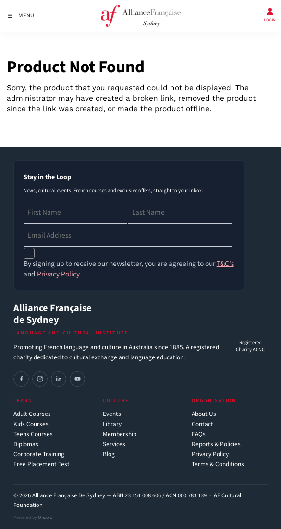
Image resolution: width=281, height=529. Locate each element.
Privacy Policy (210, 454)
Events (112, 414)
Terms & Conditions (218, 464)
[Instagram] (40, 379)
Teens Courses (33, 434)
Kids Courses (31, 424)
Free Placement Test (41, 464)
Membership (119, 434)
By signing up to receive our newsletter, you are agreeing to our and (129, 269)
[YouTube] (77, 379)
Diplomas (25, 444)
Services (114, 444)
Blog (109, 454)
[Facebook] (21, 379)
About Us (204, 414)
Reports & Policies (216, 444)
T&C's (225, 263)
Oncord (45, 517)
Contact (202, 424)
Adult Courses (32, 414)
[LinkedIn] (58, 379)
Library (112, 424)
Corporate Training (38, 454)
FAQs (199, 434)
